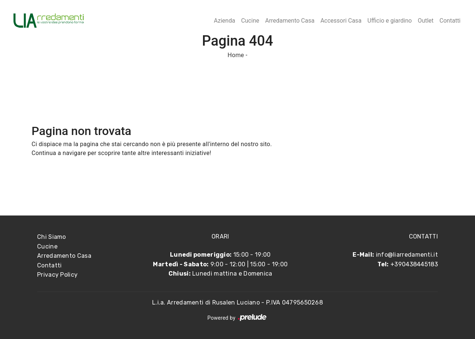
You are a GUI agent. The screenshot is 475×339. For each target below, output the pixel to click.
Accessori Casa (340, 20)
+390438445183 (414, 264)
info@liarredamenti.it (407, 254)
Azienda (224, 20)
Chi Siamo (51, 236)
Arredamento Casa (289, 20)
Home (235, 55)
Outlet (426, 20)
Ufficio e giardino (389, 20)
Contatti (450, 20)
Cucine (250, 20)
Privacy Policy (57, 274)
